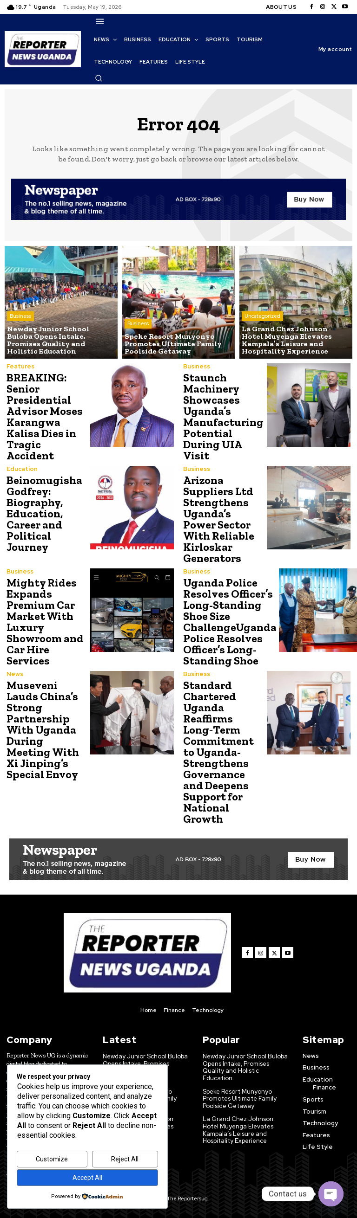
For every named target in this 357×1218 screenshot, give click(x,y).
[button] (98, 78)
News (15, 674)
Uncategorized (262, 316)
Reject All (125, 1159)
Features (20, 366)
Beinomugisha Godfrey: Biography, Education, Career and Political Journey (44, 513)
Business (20, 316)
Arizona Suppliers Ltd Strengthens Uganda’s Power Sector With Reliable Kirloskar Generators (218, 519)
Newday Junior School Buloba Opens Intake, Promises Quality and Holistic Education (245, 1067)
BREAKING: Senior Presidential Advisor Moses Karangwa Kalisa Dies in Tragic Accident (45, 416)
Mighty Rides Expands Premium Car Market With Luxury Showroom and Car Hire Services (45, 621)
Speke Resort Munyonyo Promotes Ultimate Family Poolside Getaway (240, 1099)
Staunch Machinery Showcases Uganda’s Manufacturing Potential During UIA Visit (223, 416)
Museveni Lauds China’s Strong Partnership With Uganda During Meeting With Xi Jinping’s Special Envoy (43, 729)
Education (22, 469)
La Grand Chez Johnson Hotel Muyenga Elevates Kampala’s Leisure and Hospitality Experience (238, 1130)
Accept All (87, 1177)
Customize (52, 1159)
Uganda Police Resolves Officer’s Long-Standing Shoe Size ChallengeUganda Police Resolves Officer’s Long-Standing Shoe (230, 621)
